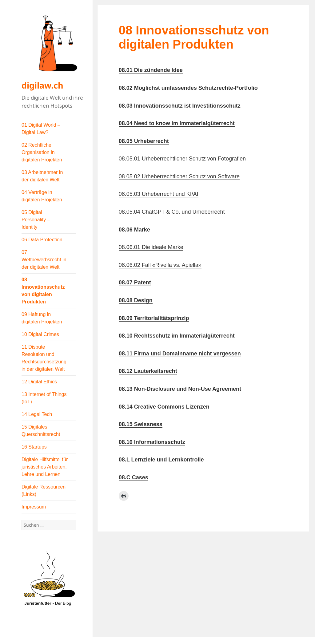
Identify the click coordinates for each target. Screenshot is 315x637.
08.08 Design (136, 300)
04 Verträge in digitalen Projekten (42, 196)
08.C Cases (133, 477)
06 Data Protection (42, 239)
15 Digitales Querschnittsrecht (41, 430)
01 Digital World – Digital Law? (41, 128)
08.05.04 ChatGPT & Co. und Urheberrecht (172, 212)
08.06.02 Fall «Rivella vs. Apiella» (160, 265)
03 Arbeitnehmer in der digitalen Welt (42, 176)
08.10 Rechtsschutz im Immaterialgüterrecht (177, 336)
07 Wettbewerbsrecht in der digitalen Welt (44, 260)
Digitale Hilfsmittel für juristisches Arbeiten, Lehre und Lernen (45, 467)
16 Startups (34, 446)
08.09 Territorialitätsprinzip (154, 318)
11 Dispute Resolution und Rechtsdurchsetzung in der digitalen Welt (44, 358)
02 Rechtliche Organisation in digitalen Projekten (42, 152)
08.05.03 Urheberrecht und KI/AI (158, 194)
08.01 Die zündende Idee (151, 70)
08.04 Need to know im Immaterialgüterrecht (177, 123)
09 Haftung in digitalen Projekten (42, 318)
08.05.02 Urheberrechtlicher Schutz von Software (179, 176)
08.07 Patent (135, 282)
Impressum (34, 506)
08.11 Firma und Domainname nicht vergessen (180, 353)
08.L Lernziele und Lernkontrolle (161, 460)
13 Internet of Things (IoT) (44, 398)
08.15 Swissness (140, 424)
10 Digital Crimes (40, 334)
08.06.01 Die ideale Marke (151, 247)
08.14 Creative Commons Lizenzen (164, 407)
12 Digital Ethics (39, 381)
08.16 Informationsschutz (152, 442)
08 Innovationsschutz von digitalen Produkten (43, 290)
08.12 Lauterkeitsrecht (148, 371)
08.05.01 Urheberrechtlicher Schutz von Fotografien (182, 159)
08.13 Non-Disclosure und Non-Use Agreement (180, 389)
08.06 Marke (134, 230)
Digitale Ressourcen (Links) (44, 490)
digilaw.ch (42, 85)
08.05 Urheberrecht (144, 141)
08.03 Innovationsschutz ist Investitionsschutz (180, 106)
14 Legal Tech (37, 414)
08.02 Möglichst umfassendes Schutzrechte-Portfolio (188, 88)
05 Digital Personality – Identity (36, 220)
